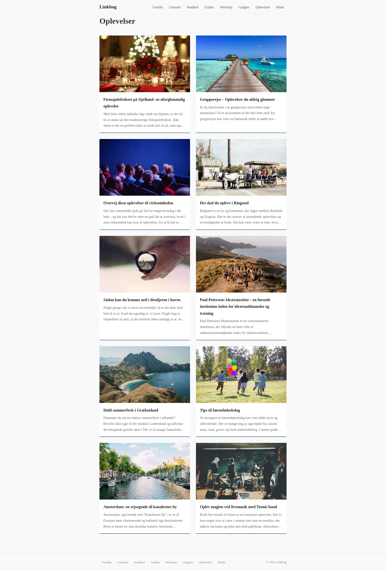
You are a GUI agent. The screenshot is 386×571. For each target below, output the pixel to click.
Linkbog (107, 6)
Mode (280, 7)
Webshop (226, 7)
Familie (158, 7)
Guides (209, 7)
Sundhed (192, 7)
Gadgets (244, 7)
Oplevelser (263, 7)
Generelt (175, 7)
